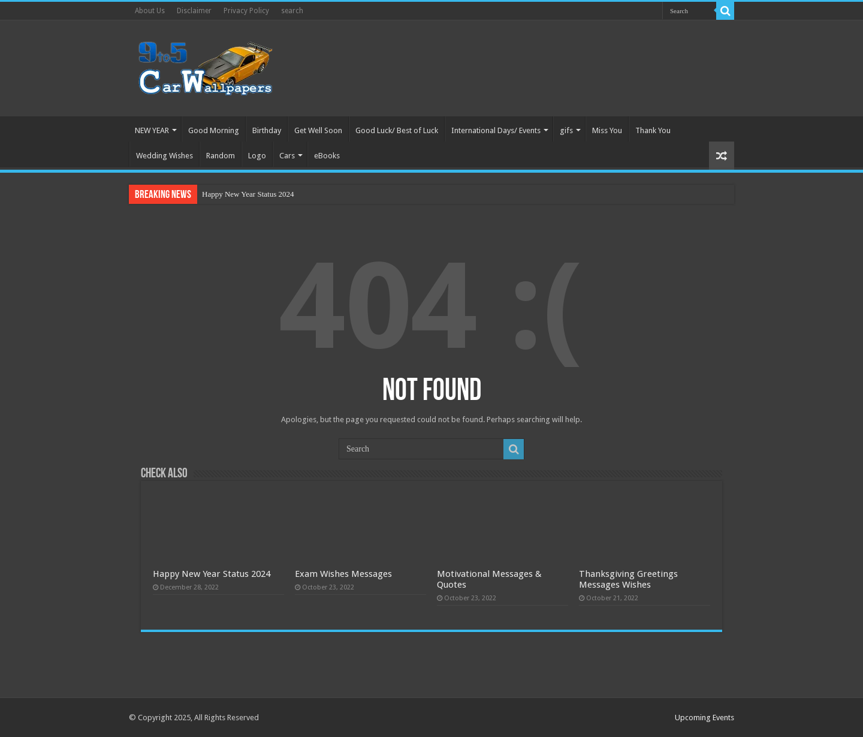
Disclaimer (194, 11)
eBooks (327, 155)
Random (220, 155)
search (292, 11)
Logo (257, 155)
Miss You (607, 130)
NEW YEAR (152, 130)
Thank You (653, 130)
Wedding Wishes (164, 155)
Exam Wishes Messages (343, 573)
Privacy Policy (246, 11)
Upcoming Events (704, 717)
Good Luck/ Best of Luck (396, 130)
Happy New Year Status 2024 (248, 193)
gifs (566, 130)
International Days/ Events (496, 130)
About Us (150, 11)
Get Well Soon (318, 130)
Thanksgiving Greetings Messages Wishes (628, 579)
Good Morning (213, 130)
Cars (287, 155)
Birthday (266, 130)
